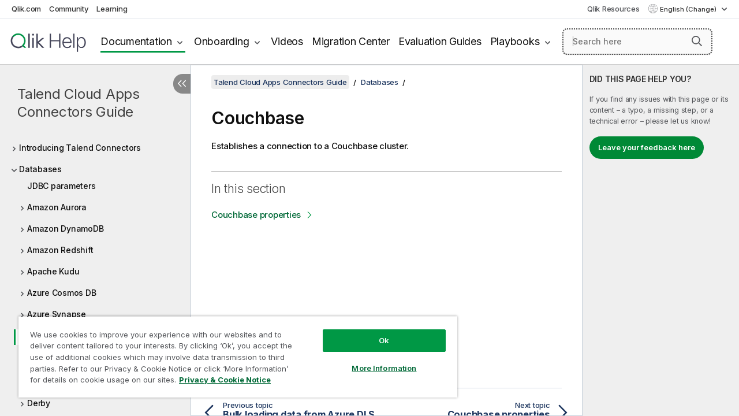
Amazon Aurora (57, 207)
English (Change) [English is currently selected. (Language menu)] (689, 9)
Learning (111, 8)
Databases (40, 169)
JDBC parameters (61, 186)
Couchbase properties (256, 214)
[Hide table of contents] (182, 84)
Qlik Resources (613, 8)
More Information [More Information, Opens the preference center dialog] (375, 359)
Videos (287, 41)
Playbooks (515, 41)
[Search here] (637, 41)
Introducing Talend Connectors (80, 148)
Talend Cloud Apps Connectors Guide (78, 103)
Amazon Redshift (60, 250)
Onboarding (221, 41)
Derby (38, 403)
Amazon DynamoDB (65, 228)
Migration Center (351, 41)
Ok (375, 331)
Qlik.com (26, 8)
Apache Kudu (53, 271)
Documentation (136, 41)
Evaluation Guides (440, 41)
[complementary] (661, 240)
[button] (697, 41)
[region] (232, 352)
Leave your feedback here (646, 147)
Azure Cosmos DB (61, 293)
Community (69, 8)
